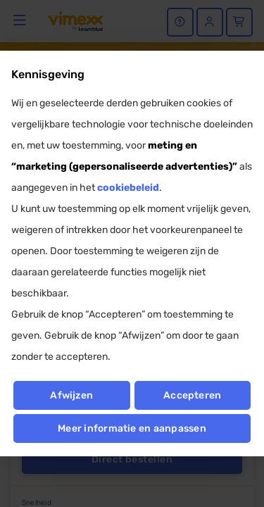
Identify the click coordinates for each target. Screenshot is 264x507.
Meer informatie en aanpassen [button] (132, 428)
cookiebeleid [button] (128, 188)
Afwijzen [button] (71, 395)
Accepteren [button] (192, 395)
